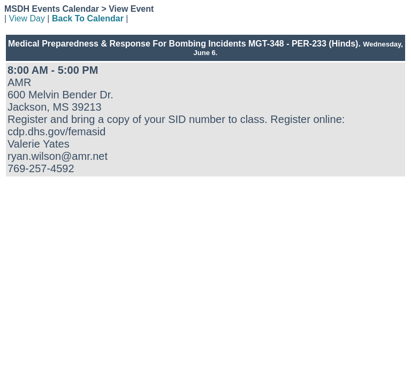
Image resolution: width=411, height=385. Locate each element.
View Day (27, 18)
